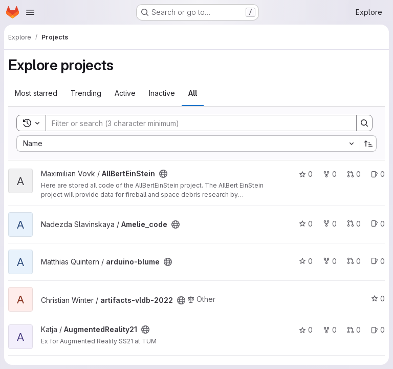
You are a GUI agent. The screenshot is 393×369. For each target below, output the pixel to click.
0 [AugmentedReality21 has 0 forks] (330, 329)
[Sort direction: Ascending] (368, 143)
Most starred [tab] (36, 93)
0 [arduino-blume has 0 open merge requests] (354, 261)
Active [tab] (125, 93)
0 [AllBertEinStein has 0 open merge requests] (354, 174)
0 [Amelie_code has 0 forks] (330, 223)
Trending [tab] (86, 93)
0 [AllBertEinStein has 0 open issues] (378, 174)
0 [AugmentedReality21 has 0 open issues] (378, 329)
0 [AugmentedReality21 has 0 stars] (306, 329)
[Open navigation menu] (30, 12)
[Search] (196, 123)
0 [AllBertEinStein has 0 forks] (330, 174)
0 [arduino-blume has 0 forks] (330, 261)
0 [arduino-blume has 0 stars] (306, 261)
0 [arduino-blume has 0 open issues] (378, 261)
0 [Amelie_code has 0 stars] (306, 223)
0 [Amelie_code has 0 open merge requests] (354, 223)
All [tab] (192, 93)
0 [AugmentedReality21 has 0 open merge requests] (354, 329)
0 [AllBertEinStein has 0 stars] (306, 174)
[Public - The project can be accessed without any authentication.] (163, 174)
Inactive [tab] (162, 93)
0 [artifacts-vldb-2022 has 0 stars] (378, 298)
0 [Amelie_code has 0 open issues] (378, 223)
